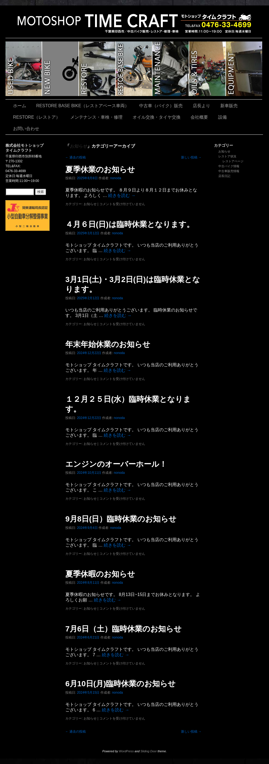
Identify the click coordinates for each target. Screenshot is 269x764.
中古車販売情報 (228, 171)
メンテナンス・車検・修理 (170, 68)
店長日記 (224, 176)
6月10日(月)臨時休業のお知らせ (120, 683)
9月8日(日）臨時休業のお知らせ (120, 519)
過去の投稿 (75, 157)
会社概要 (199, 117)
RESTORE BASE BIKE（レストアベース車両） (134, 68)
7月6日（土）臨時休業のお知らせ (123, 629)
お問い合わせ (26, 128)
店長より (201, 105)
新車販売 (60, 68)
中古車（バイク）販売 (23, 68)
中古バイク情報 (228, 166)
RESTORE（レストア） (97, 68)
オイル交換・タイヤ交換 (207, 68)
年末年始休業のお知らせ (107, 344)
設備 (244, 68)
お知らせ (224, 151)
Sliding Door (148, 751)
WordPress (126, 751)
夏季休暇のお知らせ (100, 574)
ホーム (19, 105)
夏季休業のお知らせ (100, 169)
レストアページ (232, 161)
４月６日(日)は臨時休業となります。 (129, 224)
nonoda (115, 178)
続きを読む (121, 195)
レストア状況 (227, 156)
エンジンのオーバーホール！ (116, 464)
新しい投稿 (191, 157)
